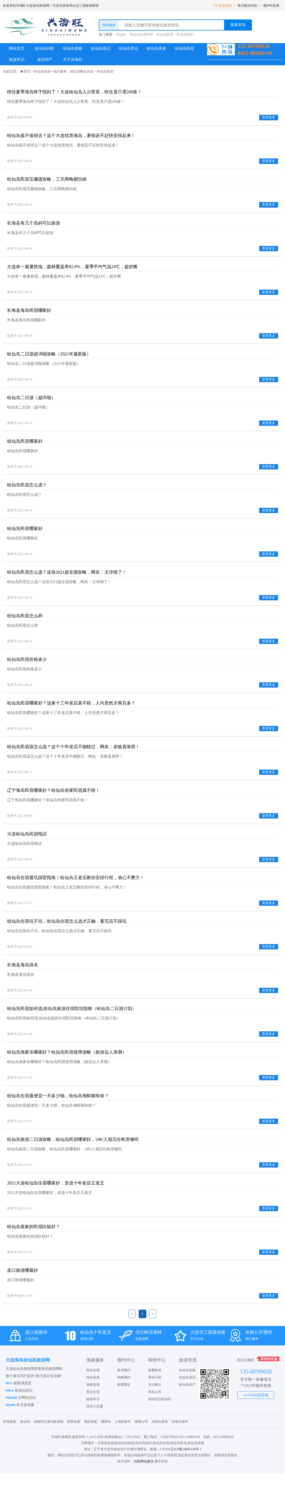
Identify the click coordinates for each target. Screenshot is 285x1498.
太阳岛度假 (159, 1447)
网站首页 (16, 48)
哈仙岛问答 (45, 48)
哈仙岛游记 (100, 48)
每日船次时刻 (247, 6)
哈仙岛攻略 (72, 48)
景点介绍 (93, 1417)
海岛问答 (154, 1403)
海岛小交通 (94, 1432)
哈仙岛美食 (156, 48)
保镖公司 (141, 1447)
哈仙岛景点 (128, 48)
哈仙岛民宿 (185, 34)
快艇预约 (124, 1403)
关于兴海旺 (72, 60)
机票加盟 (73, 1447)
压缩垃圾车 (179, 1447)
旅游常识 (16, 60)
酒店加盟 (90, 1447)
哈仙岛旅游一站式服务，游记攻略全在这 (63, 71)
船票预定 (124, 1410)
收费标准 (154, 1395)
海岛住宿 (93, 1395)
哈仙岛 (121, 34)
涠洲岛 (106, 1447)
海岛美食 (93, 1403)
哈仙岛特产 (187, 1410)
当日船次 (154, 1410)
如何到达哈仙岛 (159, 1424)
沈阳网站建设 (143, 1487)
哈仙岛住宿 (184, 48)
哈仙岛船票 (164, 34)
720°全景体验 (222, 6)
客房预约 (124, 1395)
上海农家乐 (122, 1447)
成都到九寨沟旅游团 (48, 1447)
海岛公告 (154, 1417)
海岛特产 (45, 60)
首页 (27, 71)
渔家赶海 (93, 1410)
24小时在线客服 (255, 1420)
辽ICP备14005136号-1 (185, 1474)
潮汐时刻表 (271, 6)
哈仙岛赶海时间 (141, 34)
